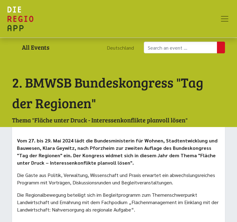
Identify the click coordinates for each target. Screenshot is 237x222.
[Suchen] (221, 47)
